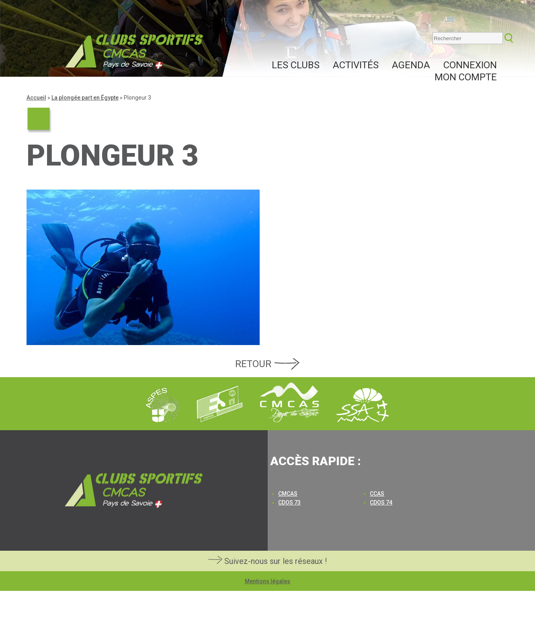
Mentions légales (267, 581)
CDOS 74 (381, 502)
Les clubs (296, 65)
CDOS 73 (289, 502)
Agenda (411, 65)
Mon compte (466, 77)
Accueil (36, 97)
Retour (253, 364)
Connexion (470, 65)
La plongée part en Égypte (85, 97)
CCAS (377, 493)
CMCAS (287, 493)
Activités (356, 65)
